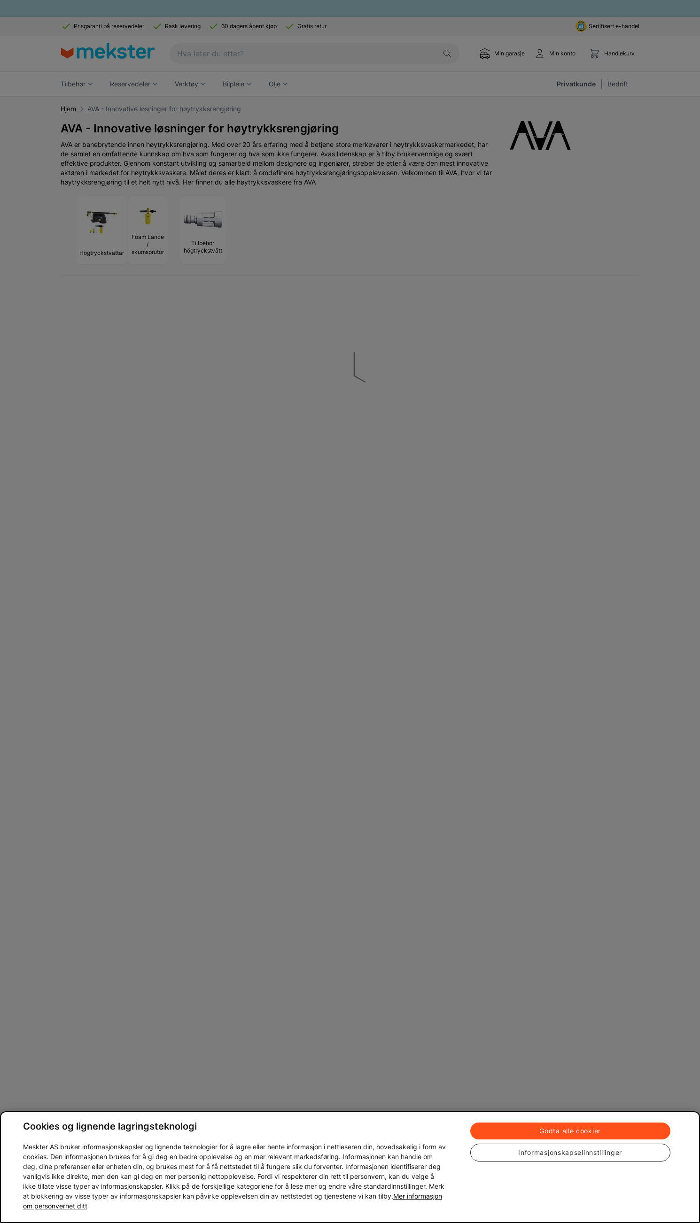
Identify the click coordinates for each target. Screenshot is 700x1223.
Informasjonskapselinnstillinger (570, 1152)
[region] (350, 1167)
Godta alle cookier (570, 1131)
